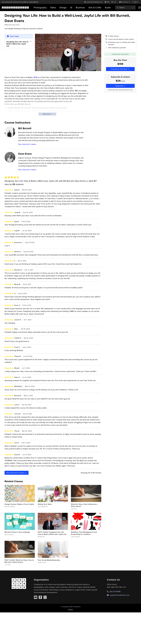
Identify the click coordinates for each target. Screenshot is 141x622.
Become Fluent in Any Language (17, 532)
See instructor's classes (27, 144)
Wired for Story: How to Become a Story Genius (84, 505)
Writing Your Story (45, 504)
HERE (35, 77)
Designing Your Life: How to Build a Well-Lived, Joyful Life (17, 43)
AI (71, 7)
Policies (70, 609)
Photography (40, 7)
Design (63, 7)
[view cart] (114, 2)
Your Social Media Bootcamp (49, 560)
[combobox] (125, 7)
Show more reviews (16, 472)
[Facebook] (40, 597)
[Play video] (68, 52)
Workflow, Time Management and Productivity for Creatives (84, 533)
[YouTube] (35, 597)
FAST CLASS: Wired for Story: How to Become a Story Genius (19, 561)
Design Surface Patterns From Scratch (19, 504)
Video (53, 7)
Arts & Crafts (94, 7)
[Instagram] (45, 597)
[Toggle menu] (139, 7)
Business (80, 7)
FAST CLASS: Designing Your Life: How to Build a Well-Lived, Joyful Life (52, 533)
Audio (108, 7)
